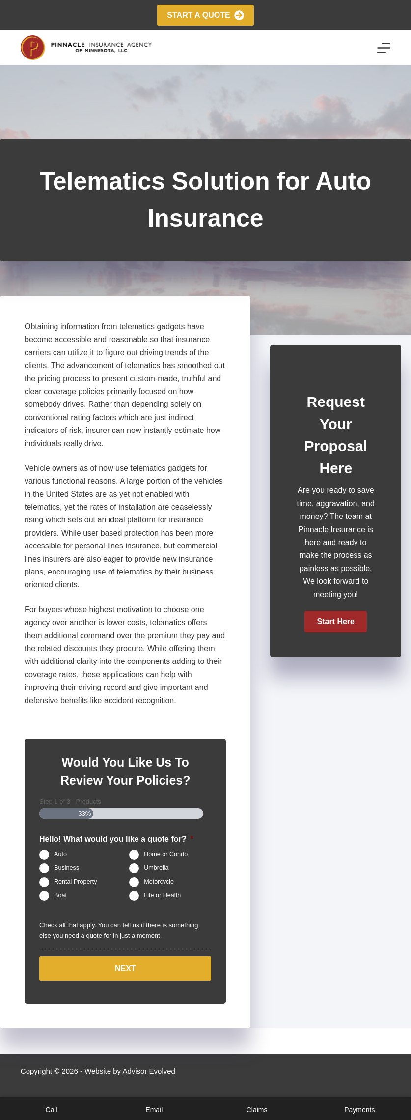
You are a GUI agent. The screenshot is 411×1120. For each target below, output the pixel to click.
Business (66, 867)
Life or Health (162, 895)
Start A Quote (205, 15)
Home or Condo (166, 854)
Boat (60, 895)
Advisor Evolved (148, 1071)
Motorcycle (159, 881)
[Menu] (383, 48)
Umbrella (156, 867)
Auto (60, 854)
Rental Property (75, 881)
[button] (335, 621)
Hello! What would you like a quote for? (116, 839)
